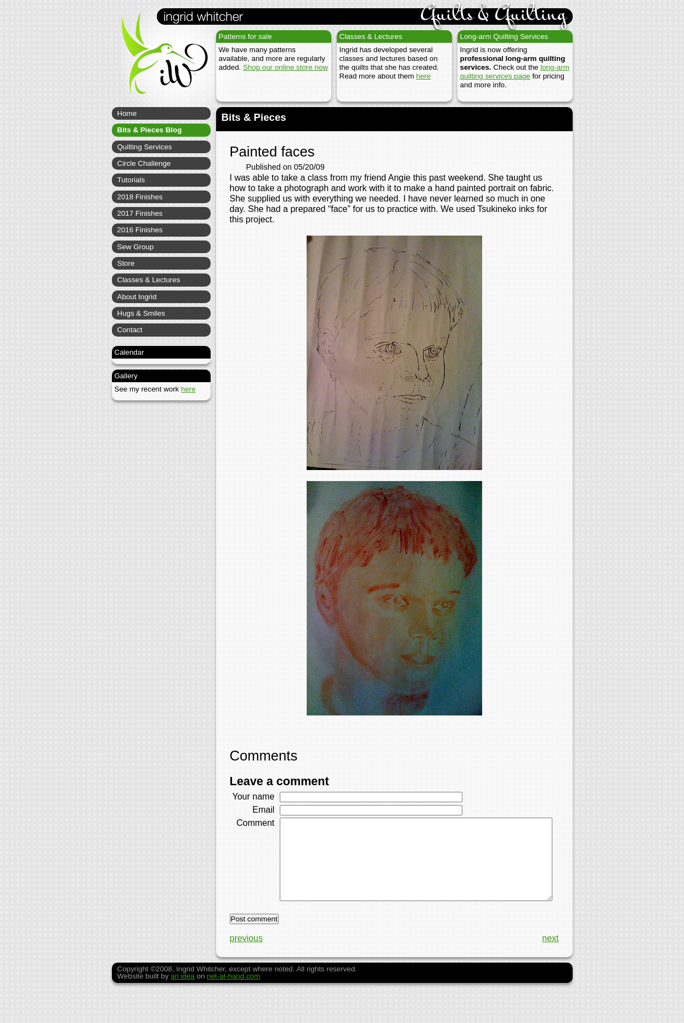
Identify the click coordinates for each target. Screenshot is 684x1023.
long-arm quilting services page (514, 71)
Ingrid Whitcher (159, 60)
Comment (251, 832)
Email (259, 819)
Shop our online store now (285, 67)
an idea (183, 1003)
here (423, 76)
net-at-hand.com (233, 1003)
